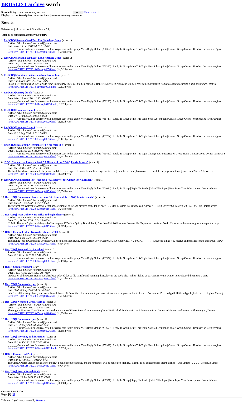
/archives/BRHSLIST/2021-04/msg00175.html (32, 383)
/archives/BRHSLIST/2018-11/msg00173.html (32, 104)
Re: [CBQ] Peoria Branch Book (22, 371)
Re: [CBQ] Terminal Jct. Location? (24, 249)
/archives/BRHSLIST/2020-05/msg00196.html (32, 313)
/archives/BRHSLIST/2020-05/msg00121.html (32, 278)
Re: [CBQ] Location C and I (19, 110)
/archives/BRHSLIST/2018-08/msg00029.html (32, 121)
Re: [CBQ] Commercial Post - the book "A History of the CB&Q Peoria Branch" (48, 179)
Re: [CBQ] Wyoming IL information (25, 336)
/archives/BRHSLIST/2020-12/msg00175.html (32, 226)
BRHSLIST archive (22, 4)
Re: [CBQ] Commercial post (20, 284)
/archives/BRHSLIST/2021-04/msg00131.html (32, 365)
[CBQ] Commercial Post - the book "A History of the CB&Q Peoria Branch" (46, 162)
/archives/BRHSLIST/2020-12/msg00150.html (32, 174)
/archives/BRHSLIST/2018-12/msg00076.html (32, 69)
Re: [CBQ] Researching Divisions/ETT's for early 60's (33, 144)
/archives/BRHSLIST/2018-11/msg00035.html (32, 86)
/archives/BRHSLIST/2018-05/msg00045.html (32, 156)
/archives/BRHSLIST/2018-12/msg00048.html (32, 52)
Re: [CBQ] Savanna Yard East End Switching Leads (32, 40)
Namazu (40, 400)
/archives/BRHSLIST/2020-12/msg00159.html (32, 191)
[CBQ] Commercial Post (18, 354)
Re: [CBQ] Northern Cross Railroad (25, 301)
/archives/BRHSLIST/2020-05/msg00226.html (32, 330)
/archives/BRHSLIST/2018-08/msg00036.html (32, 139)
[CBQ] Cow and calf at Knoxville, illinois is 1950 (31, 232)
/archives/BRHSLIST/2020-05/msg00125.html (32, 296)
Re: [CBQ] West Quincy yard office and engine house (34, 214)
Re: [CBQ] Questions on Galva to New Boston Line (32, 75)
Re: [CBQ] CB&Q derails (18, 92)
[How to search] (91, 12)
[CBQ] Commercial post (18, 266)
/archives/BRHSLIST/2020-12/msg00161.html (32, 208)
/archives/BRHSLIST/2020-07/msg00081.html (32, 261)
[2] (13, 394)
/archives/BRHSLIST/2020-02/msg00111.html (32, 348)
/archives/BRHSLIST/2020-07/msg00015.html (32, 243)
